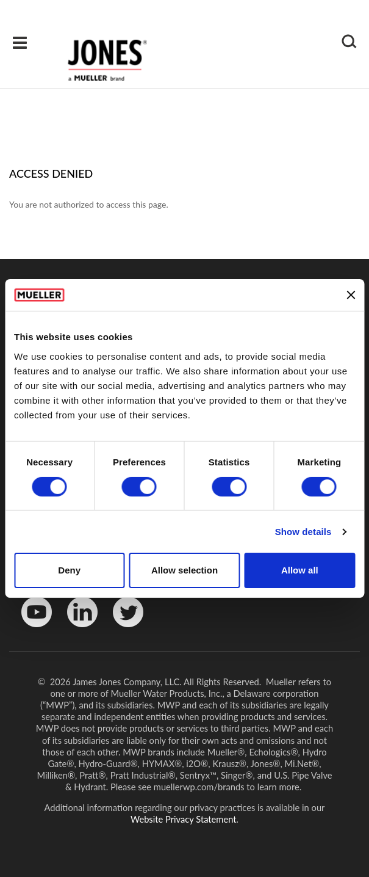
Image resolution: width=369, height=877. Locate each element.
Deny (69, 570)
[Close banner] (350, 295)
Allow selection (184, 570)
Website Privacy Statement (184, 818)
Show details (303, 531)
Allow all (299, 570)
